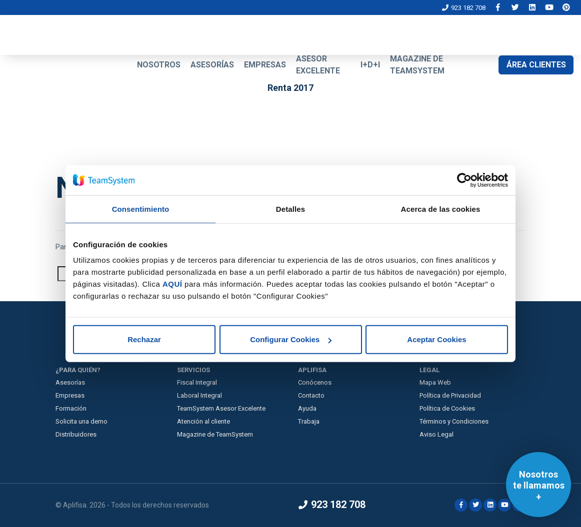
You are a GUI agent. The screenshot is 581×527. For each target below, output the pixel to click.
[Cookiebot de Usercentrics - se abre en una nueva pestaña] (464, 179)
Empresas (70, 395)
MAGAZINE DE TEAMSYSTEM (417, 64)
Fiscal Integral (197, 382)
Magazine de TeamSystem (215, 434)
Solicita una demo (82, 421)
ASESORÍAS (212, 64)
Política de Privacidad (450, 395)
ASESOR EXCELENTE (318, 64)
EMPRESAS (265, 64)
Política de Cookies (447, 408)
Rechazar (144, 339)
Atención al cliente (203, 421)
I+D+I (370, 64)
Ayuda (307, 408)
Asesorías (70, 382)
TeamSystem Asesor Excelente (221, 408)
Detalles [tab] (290, 208)
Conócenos (315, 382)
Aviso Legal (437, 434)
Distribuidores (76, 434)
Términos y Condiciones (454, 421)
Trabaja (309, 421)
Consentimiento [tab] (141, 208)
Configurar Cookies (291, 339)
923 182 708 (464, 7)
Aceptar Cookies (436, 339)
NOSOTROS (158, 64)
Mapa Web (435, 382)
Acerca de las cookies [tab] (440, 208)
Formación (71, 408)
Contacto (311, 395)
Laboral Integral (199, 395)
